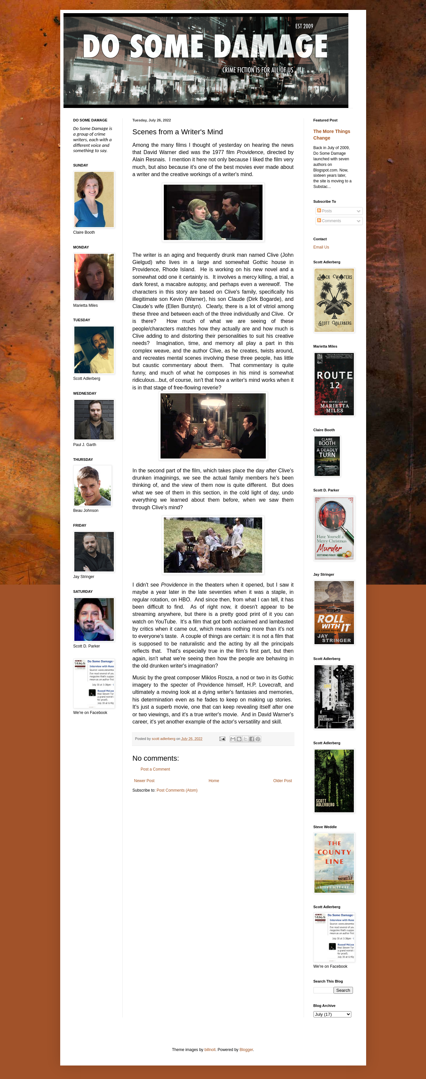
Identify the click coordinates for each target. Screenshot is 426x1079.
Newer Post (144, 780)
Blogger (246, 1049)
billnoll (209, 1049)
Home (214, 780)
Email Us (321, 247)
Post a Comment (155, 769)
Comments (329, 221)
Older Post (282, 780)
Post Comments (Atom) (177, 790)
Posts (324, 211)
